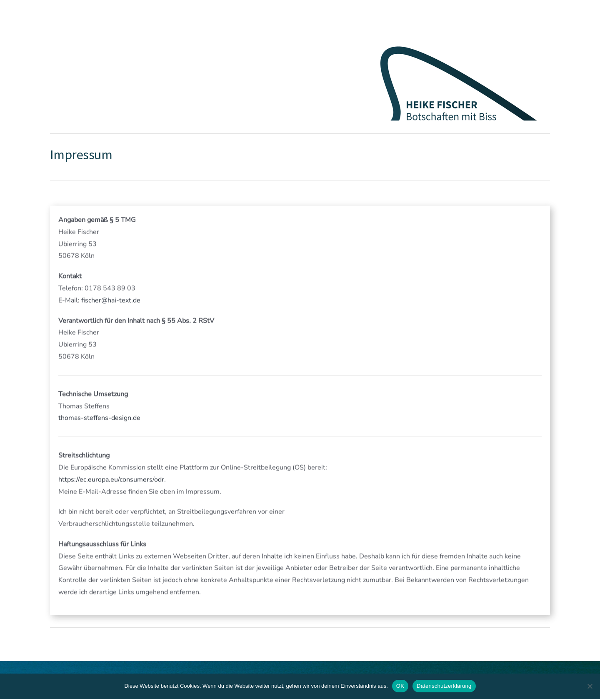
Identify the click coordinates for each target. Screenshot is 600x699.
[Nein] (589, 686)
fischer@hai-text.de (110, 301)
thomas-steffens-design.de (99, 418)
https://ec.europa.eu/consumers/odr (111, 480)
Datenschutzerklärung (444, 686)
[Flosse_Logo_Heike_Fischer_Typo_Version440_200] (458, 40)
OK (400, 686)
